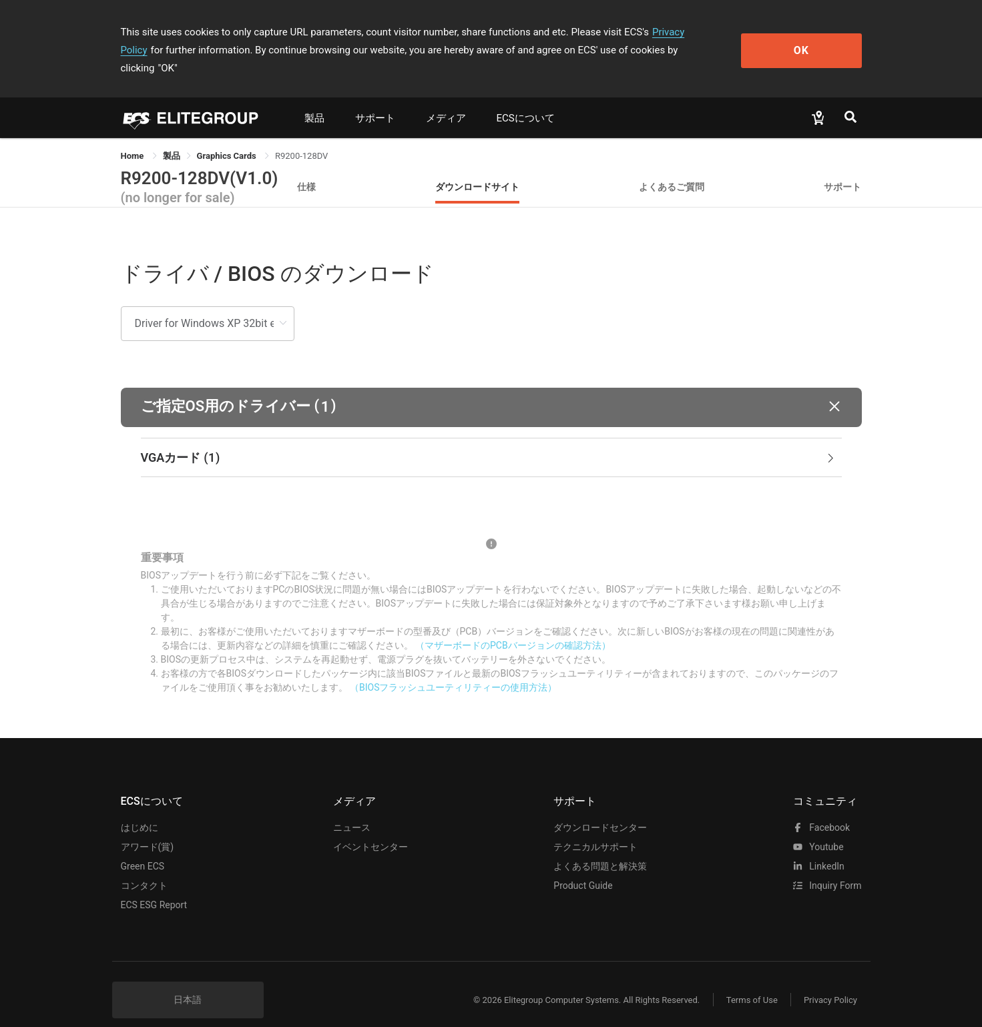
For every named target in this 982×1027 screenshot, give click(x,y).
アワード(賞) (147, 828)
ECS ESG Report (154, 887)
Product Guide (582, 867)
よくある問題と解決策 (600, 848)
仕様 (306, 168)
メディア (446, 100)
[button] (491, 389)
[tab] (491, 439)
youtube (818, 828)
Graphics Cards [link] (227, 138)
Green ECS (143, 848)
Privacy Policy (683, 32)
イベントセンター (370, 828)
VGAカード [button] (488, 439)
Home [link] (133, 138)
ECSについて (526, 100)
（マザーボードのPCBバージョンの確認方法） (513, 627)
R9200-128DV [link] (301, 138)
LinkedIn (818, 848)
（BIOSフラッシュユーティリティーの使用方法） (453, 669)
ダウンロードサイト (477, 168)
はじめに (139, 809)
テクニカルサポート (595, 828)
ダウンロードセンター (600, 809)
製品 (314, 100)
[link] (171, 138)
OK (806, 41)
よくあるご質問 (671, 168)
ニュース (352, 809)
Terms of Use (751, 982)
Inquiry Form (827, 867)
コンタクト (144, 867)
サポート (375, 100)
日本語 (188, 981)
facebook (821, 809)
